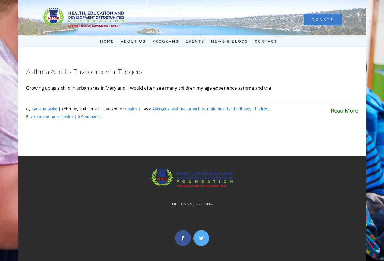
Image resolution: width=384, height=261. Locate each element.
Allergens (161, 108)
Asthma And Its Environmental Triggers (84, 72)
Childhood (241, 108)
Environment (38, 116)
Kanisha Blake (44, 108)
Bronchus (196, 108)
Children (260, 108)
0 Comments (89, 116)
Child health (218, 108)
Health (131, 108)
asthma (178, 108)
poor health (62, 116)
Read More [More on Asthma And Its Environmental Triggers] (344, 110)
